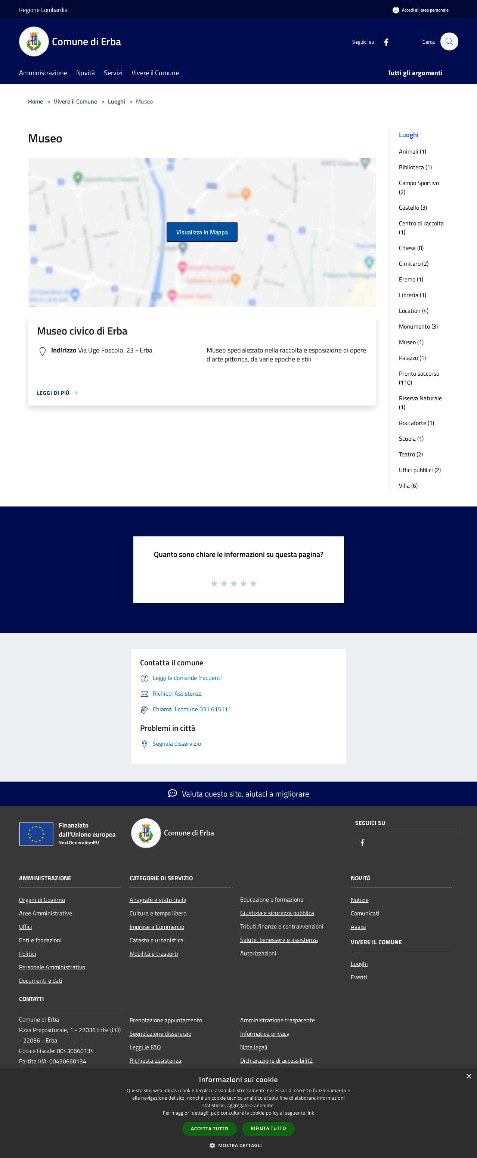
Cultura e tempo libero (158, 913)
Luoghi (116, 101)
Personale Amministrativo (52, 967)
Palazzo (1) (412, 357)
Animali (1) (412, 151)
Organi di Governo (42, 899)
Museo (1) (411, 342)
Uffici (25, 926)
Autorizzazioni (258, 953)
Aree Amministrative (45, 913)
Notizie (360, 899)
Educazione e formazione (271, 899)
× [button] (468, 1077)
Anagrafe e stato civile (158, 899)
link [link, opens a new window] (310, 1113)
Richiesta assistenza (155, 1060)
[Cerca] (449, 41)
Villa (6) (408, 485)
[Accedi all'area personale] (420, 10)
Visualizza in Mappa (202, 232)
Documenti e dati (40, 980)
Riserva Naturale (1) (420, 403)
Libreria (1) (412, 294)
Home (35, 101)
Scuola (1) (411, 438)
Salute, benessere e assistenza (279, 939)
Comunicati (365, 913)
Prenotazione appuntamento (166, 1020)
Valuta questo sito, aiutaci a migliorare (238, 794)
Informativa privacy (264, 1033)
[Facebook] (382, 41)
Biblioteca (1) (415, 167)
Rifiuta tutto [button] (268, 1128)
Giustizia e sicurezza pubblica (277, 912)
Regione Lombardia (43, 9)
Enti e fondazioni (40, 940)
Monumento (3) (418, 326)
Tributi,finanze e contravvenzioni (281, 926)
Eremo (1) (411, 279)
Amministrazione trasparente (277, 1020)
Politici (27, 953)
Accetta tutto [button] (209, 1128)
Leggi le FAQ (145, 1046)
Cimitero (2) (413, 263)
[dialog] (238, 1113)
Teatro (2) (411, 454)
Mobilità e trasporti (154, 953)
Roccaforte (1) (416, 422)
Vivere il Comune (76, 101)
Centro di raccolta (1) (421, 228)
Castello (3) (413, 207)
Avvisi (358, 926)
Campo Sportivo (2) (419, 187)
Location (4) (413, 310)
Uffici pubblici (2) (420, 469)
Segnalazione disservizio (160, 1033)
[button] (238, 1145)
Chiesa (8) (411, 247)
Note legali (253, 1046)
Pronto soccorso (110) (419, 378)
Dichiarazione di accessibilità (276, 1060)
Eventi (359, 977)
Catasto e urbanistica (156, 940)
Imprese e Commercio (157, 926)
